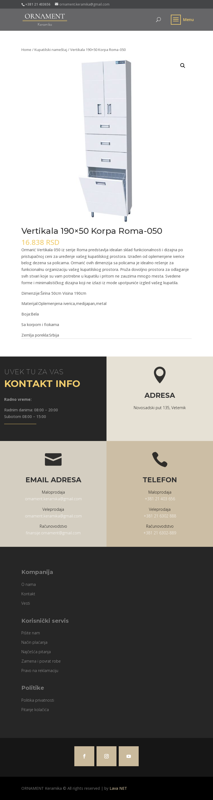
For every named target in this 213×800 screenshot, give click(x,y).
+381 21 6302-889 (159, 532)
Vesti (25, 603)
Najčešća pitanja (36, 651)
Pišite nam (30, 632)
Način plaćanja (34, 642)
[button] (183, 66)
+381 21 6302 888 (160, 516)
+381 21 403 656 (160, 498)
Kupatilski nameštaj (50, 49)
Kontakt (28, 593)
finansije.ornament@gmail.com (53, 532)
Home (26, 49)
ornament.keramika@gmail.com (53, 498)
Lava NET (118, 788)
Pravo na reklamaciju (39, 670)
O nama (28, 584)
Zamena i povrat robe (41, 661)
